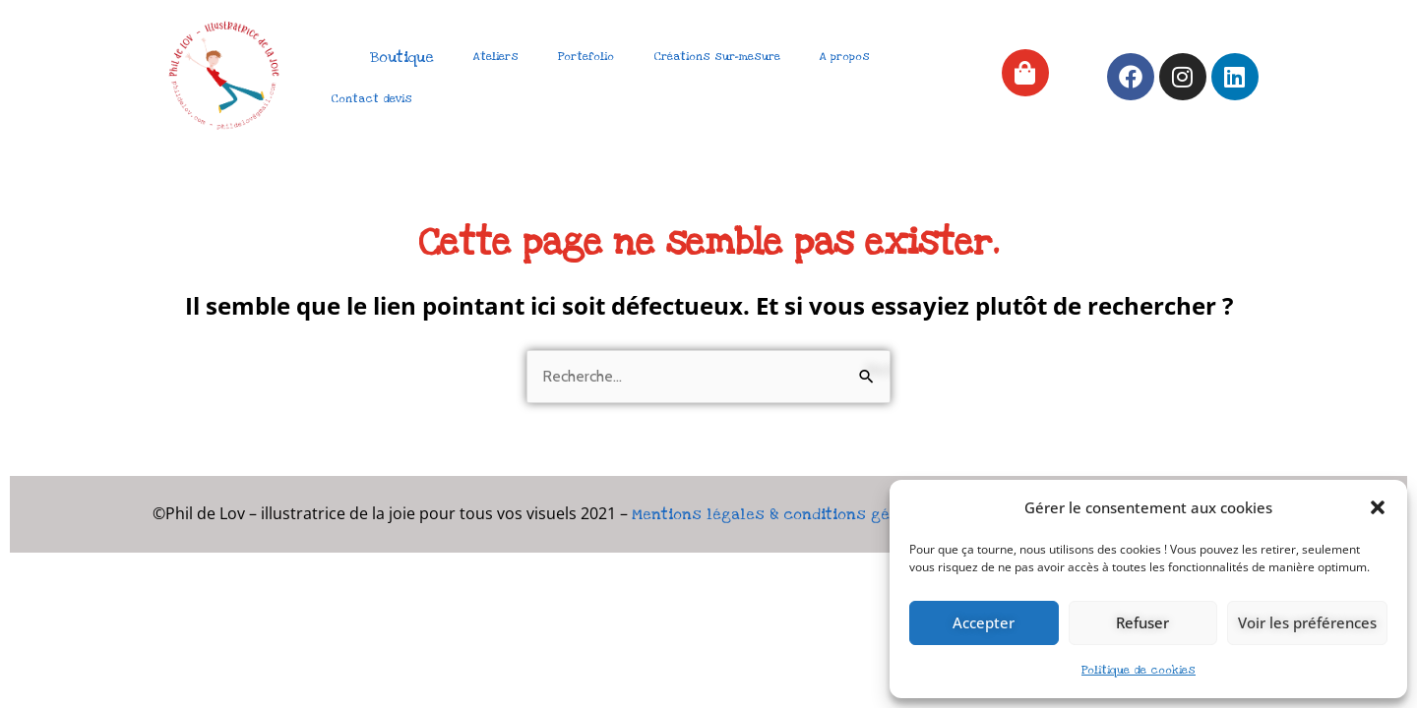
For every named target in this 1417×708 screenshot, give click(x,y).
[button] (1377, 507)
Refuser (1142, 622)
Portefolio (586, 56)
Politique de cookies (1138, 670)
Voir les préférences (1307, 622)
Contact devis (371, 98)
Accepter (984, 622)
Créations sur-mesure (716, 56)
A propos (845, 56)
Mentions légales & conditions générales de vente (825, 514)
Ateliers (496, 56)
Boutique (402, 57)
